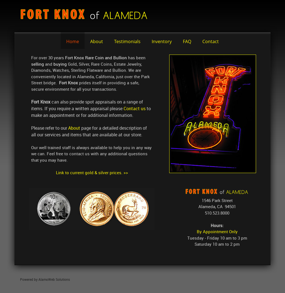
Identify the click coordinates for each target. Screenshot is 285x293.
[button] (91, 209)
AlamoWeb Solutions (54, 279)
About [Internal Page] (74, 128)
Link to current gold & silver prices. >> (92, 172)
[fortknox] (86, 16)
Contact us (135, 108)
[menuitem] (73, 40)
